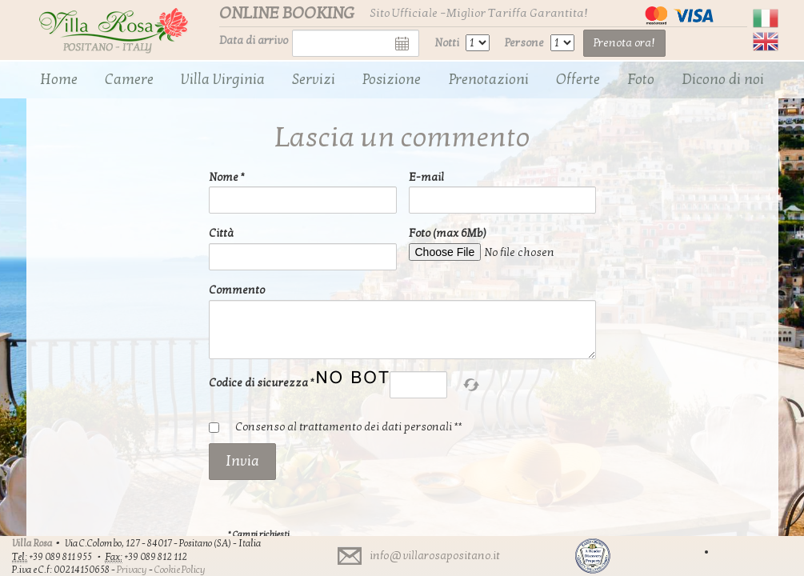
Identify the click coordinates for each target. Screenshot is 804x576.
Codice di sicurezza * (261, 383)
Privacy (132, 569)
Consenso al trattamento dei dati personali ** (348, 427)
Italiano (765, 18)
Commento (237, 290)
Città (221, 233)
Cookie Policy (180, 569)
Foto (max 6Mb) (447, 233)
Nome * (227, 177)
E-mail (426, 177)
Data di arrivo (253, 40)
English (765, 41)
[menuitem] (58, 80)
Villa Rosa (32, 543)
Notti (446, 43)
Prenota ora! (624, 43)
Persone (524, 43)
